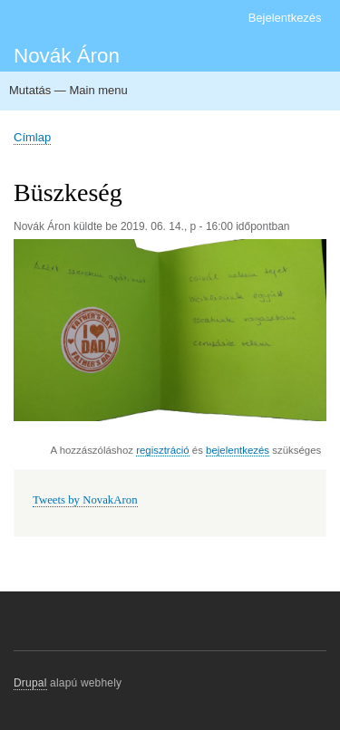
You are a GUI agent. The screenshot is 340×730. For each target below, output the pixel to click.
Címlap (32, 137)
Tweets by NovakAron (85, 500)
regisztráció (162, 450)
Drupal (30, 683)
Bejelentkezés (285, 17)
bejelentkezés (237, 450)
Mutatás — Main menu (68, 90)
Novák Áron (67, 55)
